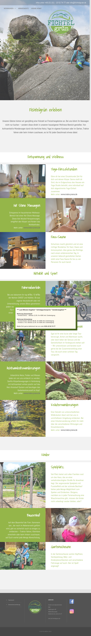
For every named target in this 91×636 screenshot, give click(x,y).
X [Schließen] (76, 306)
